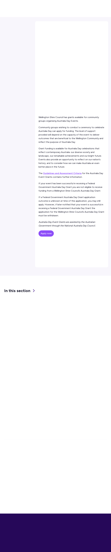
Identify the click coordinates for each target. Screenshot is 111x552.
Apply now (46, 233)
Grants (69, 26)
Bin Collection (48, 496)
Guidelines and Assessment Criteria (62, 173)
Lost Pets (46, 501)
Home (41, 26)
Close (104, 546)
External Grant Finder (16, 46)
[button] (94, 3)
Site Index (83, 501)
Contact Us (14, 77)
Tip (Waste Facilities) (52, 486)
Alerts (7, 501)
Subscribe (91, 415)
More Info (93, 546)
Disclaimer (83, 491)
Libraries (45, 491)
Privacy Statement (88, 486)
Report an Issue (12, 491)
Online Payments (13, 496)
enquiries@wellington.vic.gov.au (24, 459)
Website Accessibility (89, 496)
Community (55, 26)
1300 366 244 (15, 454)
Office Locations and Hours (22, 469)
